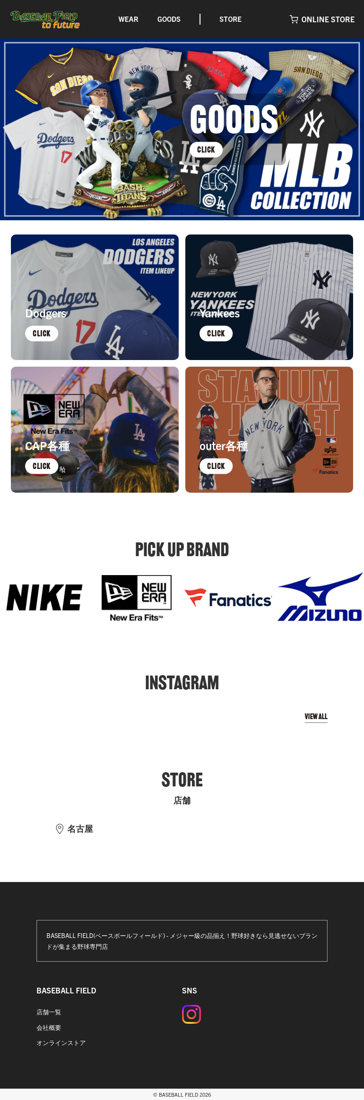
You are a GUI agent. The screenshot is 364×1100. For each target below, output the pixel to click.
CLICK (206, 149)
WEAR (128, 18)
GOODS (169, 18)
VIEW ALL (316, 716)
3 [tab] (182, 213)
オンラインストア (61, 1042)
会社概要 (48, 1027)
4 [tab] (196, 213)
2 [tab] (168, 213)
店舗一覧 (48, 1012)
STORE (230, 18)
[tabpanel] (182, 129)
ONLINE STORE (328, 19)
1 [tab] (153, 213)
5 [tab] (210, 213)
